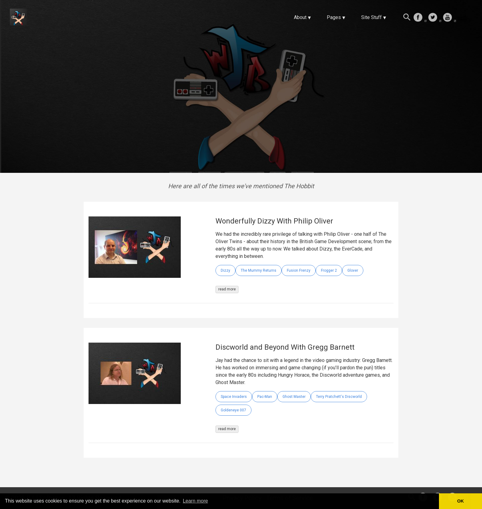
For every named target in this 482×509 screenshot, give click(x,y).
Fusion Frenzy (298, 270)
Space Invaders (234, 396)
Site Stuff (371, 17)
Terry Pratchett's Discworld (339, 396)
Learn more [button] (195, 500)
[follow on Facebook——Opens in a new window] (420, 17)
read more (227, 289)
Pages (334, 17)
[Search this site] (407, 17)
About (300, 17)
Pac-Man (264, 396)
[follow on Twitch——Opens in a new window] (464, 17)
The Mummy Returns (258, 270)
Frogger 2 (329, 270)
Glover (352, 270)
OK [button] (460, 501)
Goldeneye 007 (233, 410)
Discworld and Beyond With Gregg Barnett (284, 347)
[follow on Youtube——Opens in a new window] (449, 17)
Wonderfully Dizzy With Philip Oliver (274, 221)
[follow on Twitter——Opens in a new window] (434, 17)
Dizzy (225, 270)
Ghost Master (294, 396)
